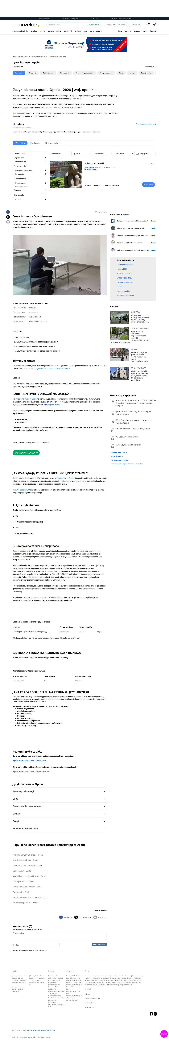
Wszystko (19, 73)
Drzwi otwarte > (117, 456)
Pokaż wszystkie (100, 910)
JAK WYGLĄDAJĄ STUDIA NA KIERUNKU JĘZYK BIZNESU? (37, 342)
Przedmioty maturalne (85, 73)
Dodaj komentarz (99, 944)
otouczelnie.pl (16, 1030)
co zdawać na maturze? (120, 342)
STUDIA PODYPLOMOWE (111, 185)
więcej (99, 632)
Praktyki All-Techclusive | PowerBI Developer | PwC (74, 987)
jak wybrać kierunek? (140, 340)
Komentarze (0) (150, 66)
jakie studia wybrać (139, 352)
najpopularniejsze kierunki (138, 337)
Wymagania (65, 73)
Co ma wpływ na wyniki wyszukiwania (24, 127)
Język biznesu (89, 168)
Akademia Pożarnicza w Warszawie (127, 228)
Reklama (87, 994)
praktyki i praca (81, 31)
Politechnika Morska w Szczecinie (126, 243)
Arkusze (134, 25)
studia (42, 31)
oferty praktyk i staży (140, 317)
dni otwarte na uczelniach (137, 379)
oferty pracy (136, 315)
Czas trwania (147, 73)
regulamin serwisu (41, 950)
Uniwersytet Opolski (94, 163)
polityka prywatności (48, 1030)
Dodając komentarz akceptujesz (30, 950)
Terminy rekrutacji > (119, 452)
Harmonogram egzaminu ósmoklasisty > (127, 464)
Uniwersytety (52, 143)
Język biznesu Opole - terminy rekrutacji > (53, 369)
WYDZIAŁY (87, 185)
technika (128, 31)
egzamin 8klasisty (150, 31)
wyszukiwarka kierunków (137, 332)
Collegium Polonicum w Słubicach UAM (129, 221)
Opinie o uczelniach (70, 19)
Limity (133, 73)
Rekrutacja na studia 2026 (121, 19)
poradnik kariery (138, 319)
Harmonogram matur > (120, 460)
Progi (16, 821)
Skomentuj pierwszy (164, 1034)
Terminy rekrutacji (23, 337)
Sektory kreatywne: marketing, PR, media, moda (36, 982)
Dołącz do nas (44, 19)
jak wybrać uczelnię (139, 375)
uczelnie (34, 31)
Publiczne (35, 143)
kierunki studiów (54, 31)
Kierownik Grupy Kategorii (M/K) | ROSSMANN (54, 987)
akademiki (68, 31)
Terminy (109, 25)
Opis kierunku (48, 73)
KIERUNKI (97, 185)
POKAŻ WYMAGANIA (25, 452)
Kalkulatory (121, 25)
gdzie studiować (138, 354)
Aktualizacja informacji (92, 999)
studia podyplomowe (140, 361)
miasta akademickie (20, 31)
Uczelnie (32, 73)
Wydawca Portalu (90, 1003)
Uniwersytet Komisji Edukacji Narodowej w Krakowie (133, 250)
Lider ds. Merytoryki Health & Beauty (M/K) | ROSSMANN (56, 998)
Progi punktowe (107, 73)
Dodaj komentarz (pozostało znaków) (27, 929)
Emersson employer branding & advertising (35, 1037)
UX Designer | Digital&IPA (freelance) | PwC (56, 1004)
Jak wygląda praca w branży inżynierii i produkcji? (18, 989)
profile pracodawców (140, 322)
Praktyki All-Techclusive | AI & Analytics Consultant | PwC (74, 998)
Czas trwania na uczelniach (28, 806)
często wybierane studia (138, 358)
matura (137, 31)
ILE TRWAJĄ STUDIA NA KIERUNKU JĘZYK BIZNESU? (35, 346)
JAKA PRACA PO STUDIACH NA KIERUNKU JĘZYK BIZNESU (38, 351)
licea (120, 31)
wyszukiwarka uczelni (140, 373)
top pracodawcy (96, 31)
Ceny (122, 73)
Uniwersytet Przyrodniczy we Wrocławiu (129, 235)
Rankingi (95, 19)
